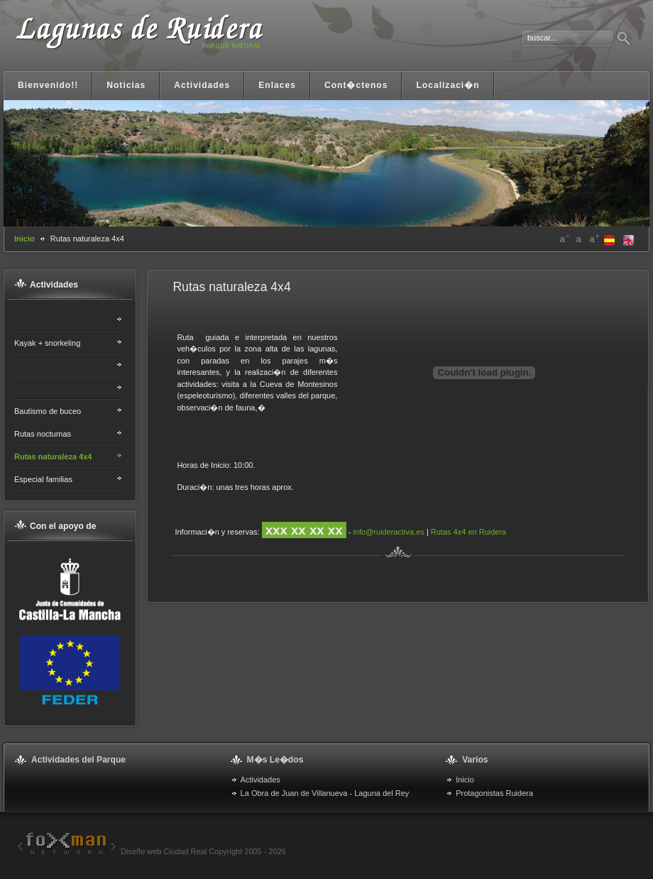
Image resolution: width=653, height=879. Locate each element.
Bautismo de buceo (47, 411)
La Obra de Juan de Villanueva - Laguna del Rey (325, 793)
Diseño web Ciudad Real (110, 851)
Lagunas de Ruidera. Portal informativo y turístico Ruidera (138, 40)
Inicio (24, 238)
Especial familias (43, 479)
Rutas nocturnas (42, 434)
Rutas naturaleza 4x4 (53, 456)
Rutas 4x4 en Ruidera (468, 532)
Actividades (260, 779)
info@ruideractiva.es (388, 532)
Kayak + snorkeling (47, 343)
